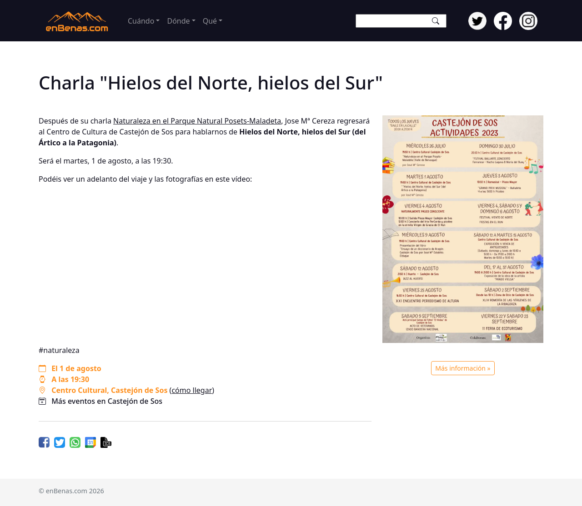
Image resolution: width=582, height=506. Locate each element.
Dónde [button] (178, 21)
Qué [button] (210, 21)
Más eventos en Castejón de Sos (106, 401)
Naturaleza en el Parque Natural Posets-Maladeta (197, 121)
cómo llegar (191, 390)
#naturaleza (59, 350)
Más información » (462, 368)
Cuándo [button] (141, 21)
